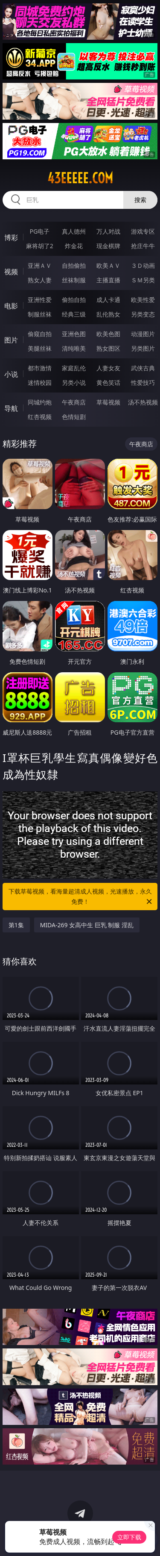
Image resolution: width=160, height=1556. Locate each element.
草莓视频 (108, 402)
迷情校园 (40, 382)
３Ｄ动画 (143, 265)
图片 (11, 340)
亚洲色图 (74, 334)
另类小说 (74, 382)
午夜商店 (74, 402)
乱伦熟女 (108, 314)
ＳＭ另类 (143, 280)
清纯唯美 (74, 348)
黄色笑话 (108, 382)
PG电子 (39, 231)
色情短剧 (74, 417)
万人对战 (108, 231)
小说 (11, 374)
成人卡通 (108, 300)
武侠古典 (143, 368)
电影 (11, 306)
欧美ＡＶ (108, 265)
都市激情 (40, 368)
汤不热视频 (143, 402)
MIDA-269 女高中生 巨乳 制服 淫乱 (87, 925)
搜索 (140, 200)
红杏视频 (40, 417)
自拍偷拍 (74, 265)
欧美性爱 (143, 300)
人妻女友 (108, 368)
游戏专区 (143, 231)
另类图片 (143, 348)
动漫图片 (143, 334)
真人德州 (74, 231)
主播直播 (108, 280)
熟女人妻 (40, 280)
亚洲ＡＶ (40, 265)
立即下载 (129, 1537)
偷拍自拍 (74, 300)
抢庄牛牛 (143, 246)
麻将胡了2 (39, 246)
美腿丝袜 (40, 348)
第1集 (16, 925)
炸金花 (74, 246)
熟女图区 (108, 348)
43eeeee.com (80, 178)
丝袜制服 (74, 280)
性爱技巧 (143, 382)
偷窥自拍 (40, 334)
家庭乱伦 (74, 368)
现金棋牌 (108, 246)
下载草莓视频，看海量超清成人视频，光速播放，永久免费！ (81, 897)
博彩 (11, 237)
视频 (11, 271)
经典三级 (74, 314)
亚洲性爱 (40, 300)
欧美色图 (108, 334)
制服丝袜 (40, 314)
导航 (11, 408)
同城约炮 (40, 402)
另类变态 (143, 314)
